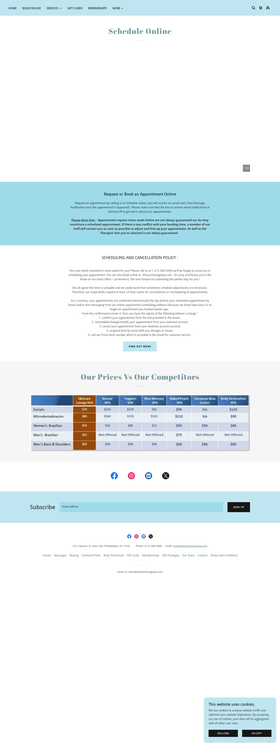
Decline (223, 733)
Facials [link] (46, 555)
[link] (260, 7)
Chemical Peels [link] (91, 555)
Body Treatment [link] (114, 555)
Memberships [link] (97, 8)
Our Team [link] (188, 555)
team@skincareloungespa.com (190, 546)
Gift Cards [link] (75, 8)
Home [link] (13, 8)
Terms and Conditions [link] (224, 555)
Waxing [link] (74, 555)
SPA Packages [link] (170, 555)
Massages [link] (60, 555)
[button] (54, 8)
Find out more (140, 346)
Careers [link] (203, 555)
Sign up (238, 507)
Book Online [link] (31, 8)
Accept (257, 733)
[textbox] (141, 507)
